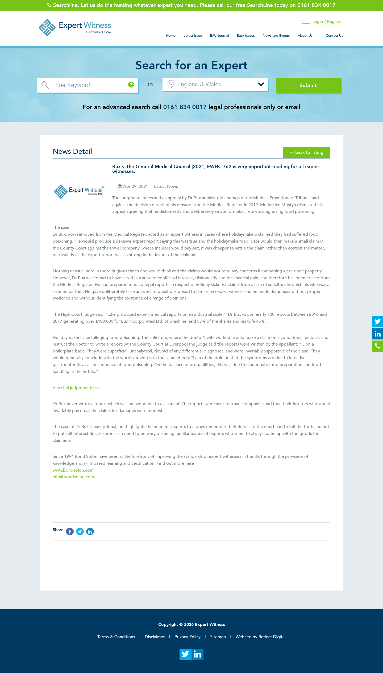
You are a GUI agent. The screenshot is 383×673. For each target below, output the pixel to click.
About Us (305, 35)
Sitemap (218, 637)
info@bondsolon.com (73, 477)
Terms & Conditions (116, 637)
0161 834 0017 (185, 107)
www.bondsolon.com (73, 470)
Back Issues (246, 35)
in (150, 84)
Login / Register (322, 22)
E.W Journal (219, 35)
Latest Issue (193, 35)
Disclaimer (155, 637)
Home (171, 35)
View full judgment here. (76, 387)
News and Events (276, 35)
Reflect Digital (272, 637)
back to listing (306, 152)
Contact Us (334, 35)
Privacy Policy (187, 637)
